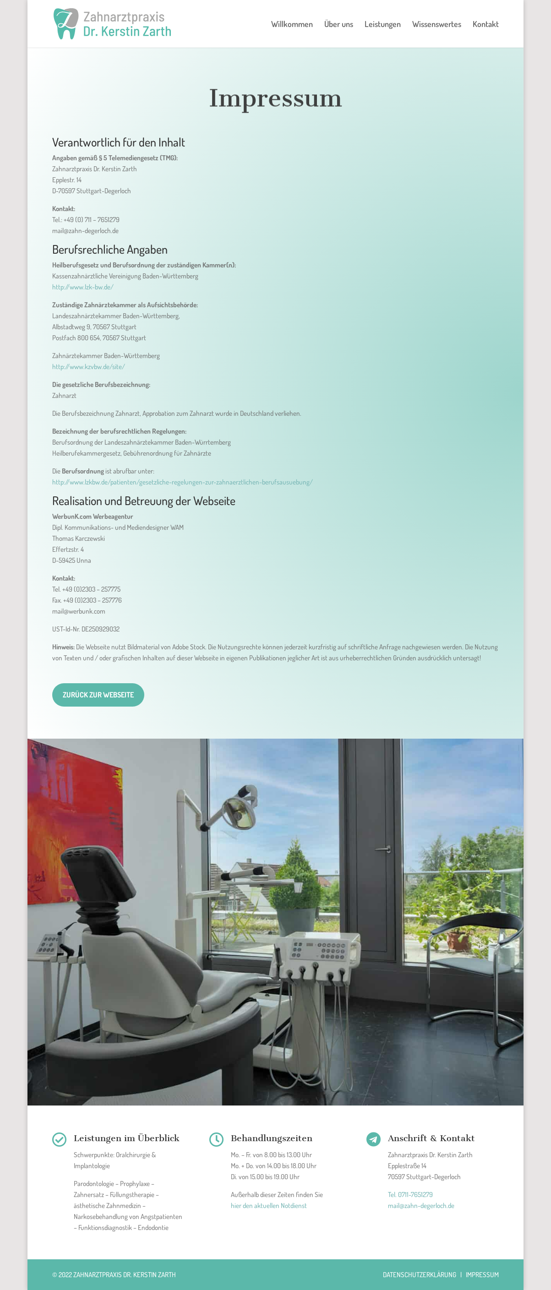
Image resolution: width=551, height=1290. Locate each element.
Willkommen (292, 25)
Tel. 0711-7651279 (410, 1194)
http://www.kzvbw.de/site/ (88, 366)
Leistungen (383, 25)
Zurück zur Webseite (98, 694)
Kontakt (486, 25)
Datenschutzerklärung (419, 1274)
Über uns (338, 25)
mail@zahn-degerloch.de (421, 1205)
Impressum (482, 1274)
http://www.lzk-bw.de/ (83, 287)
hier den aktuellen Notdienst (269, 1205)
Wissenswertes (436, 25)
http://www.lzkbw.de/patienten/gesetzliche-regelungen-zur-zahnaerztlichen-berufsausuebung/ (182, 482)
